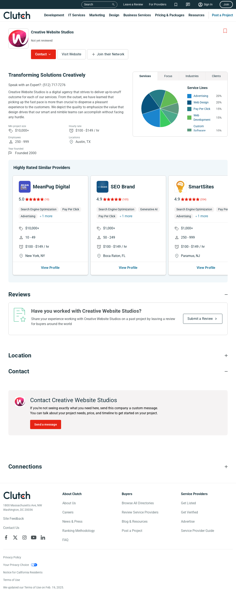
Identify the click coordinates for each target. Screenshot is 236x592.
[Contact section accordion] (118, 371)
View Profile (50, 268)
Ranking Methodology (78, 531)
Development (54, 15)
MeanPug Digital (51, 187)
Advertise (188, 521)
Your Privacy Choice (16, 565)
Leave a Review (133, 4)
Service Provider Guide (197, 531)
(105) (125, 199)
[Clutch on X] (15, 537)
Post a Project (222, 15)
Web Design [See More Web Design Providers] (201, 102)
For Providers (157, 4)
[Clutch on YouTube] (34, 537)
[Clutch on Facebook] (6, 537)
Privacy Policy (12, 557)
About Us (69, 503)
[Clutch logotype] (16, 495)
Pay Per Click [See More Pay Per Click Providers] (202, 109)
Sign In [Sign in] (208, 4)
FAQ (65, 540)
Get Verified (189, 512)
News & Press (72, 521)
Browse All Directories (138, 503)
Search (88, 4)
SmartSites (201, 187)
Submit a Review (200, 319)
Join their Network (110, 54)
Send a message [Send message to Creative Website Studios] (45, 424)
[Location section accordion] (118, 355)
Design (114, 15)
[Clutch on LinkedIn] (43, 537)
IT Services (76, 15)
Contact (41, 54)
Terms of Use (11, 580)
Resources (196, 15)
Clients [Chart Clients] (216, 76)
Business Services (137, 15)
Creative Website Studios (52, 32)
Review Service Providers (140, 512)
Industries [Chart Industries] (192, 76)
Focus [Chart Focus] (168, 76)
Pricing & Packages (169, 15)
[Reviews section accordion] (118, 294)
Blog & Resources (135, 521)
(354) (203, 199)
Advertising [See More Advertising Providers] (201, 96)
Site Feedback (13, 519)
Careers (67, 512)
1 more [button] (47, 216)
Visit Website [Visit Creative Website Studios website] (71, 54)
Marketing (97, 15)
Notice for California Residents (22, 572)
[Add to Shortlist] (225, 30)
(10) (47, 199)
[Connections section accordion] (118, 467)
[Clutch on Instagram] (24, 537)
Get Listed (188, 503)
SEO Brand (123, 187)
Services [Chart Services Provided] (145, 76)
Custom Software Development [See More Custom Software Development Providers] (202, 130)
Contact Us (11, 528)
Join (226, 4)
